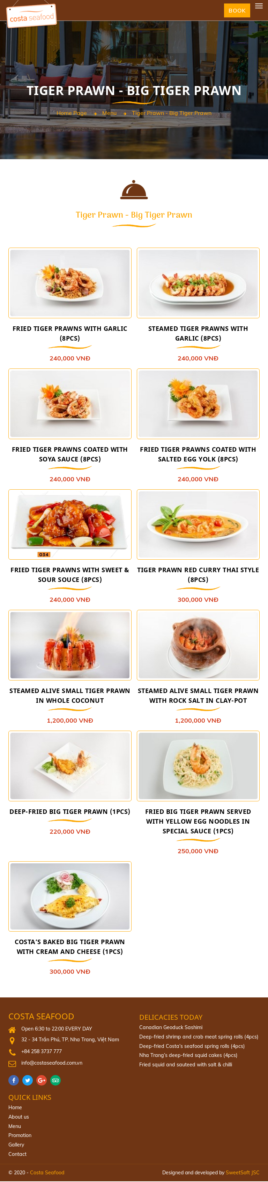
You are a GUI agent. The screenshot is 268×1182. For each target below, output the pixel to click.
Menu (109, 113)
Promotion (19, 1136)
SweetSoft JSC (243, 1173)
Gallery (16, 1145)
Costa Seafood (41, 1017)
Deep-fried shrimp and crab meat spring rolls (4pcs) (197, 1038)
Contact (17, 1155)
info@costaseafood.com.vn (51, 1064)
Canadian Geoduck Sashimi (169, 1028)
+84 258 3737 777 (41, 1052)
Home (15, 1108)
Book (236, 10)
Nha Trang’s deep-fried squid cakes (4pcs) (186, 1056)
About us (18, 1117)
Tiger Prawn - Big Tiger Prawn (171, 113)
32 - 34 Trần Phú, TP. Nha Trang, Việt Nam (68, 1040)
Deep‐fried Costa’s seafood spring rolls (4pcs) (190, 1047)
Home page (72, 113)
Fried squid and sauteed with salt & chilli (184, 1066)
